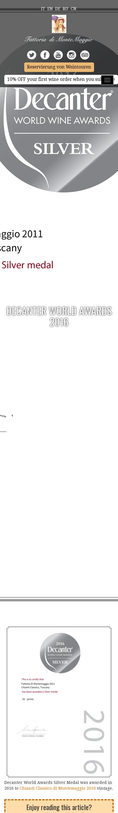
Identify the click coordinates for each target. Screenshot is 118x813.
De (57, 8)
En (50, 8)
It (43, 8)
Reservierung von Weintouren (59, 67)
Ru (65, 8)
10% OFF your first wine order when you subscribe (61, 79)
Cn (73, 8)
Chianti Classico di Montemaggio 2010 (58, 788)
